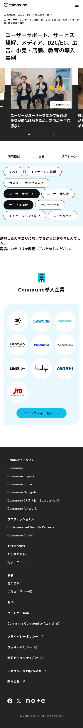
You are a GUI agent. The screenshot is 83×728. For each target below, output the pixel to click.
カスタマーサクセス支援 (26, 183)
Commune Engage (20, 476)
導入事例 (13, 583)
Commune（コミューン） (17, 14)
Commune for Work (22, 508)
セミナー (13, 602)
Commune (15, 468)
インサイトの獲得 (43, 172)
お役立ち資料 (16, 554)
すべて (13, 172)
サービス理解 (18, 205)
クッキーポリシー (19, 647)
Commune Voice (19, 484)
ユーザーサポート (21, 194)
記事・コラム (16, 562)
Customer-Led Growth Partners (30, 527)
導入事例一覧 (42, 14)
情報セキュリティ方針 (22, 657)
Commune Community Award (30, 623)
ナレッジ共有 (50, 205)
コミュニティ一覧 (19, 591)
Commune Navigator (23, 492)
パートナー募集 (18, 613)
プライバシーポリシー (22, 636)
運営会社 (13, 681)
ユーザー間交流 (58, 194)
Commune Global (20, 535)
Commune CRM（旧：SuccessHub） (34, 500)
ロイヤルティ (62, 216)
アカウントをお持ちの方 (24, 671)
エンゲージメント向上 (24, 216)
